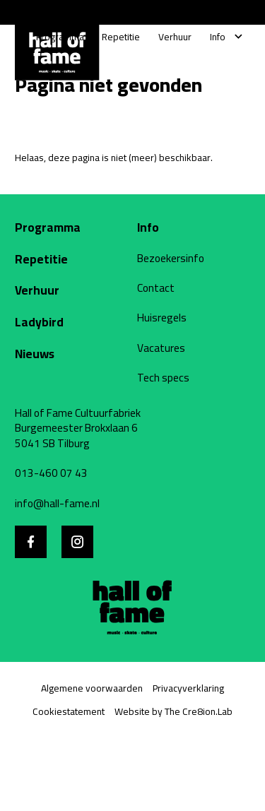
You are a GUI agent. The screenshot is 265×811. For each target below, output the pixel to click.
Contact (156, 288)
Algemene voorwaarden (92, 688)
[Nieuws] (66, 353)
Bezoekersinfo (170, 258)
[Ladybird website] (66, 322)
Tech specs (163, 378)
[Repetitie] (121, 37)
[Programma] (60, 37)
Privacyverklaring (188, 688)
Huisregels (162, 318)
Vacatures (161, 348)
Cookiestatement (69, 711)
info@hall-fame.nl (57, 503)
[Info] (217, 37)
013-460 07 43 (51, 473)
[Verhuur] (175, 37)
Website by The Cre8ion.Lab (173, 711)
